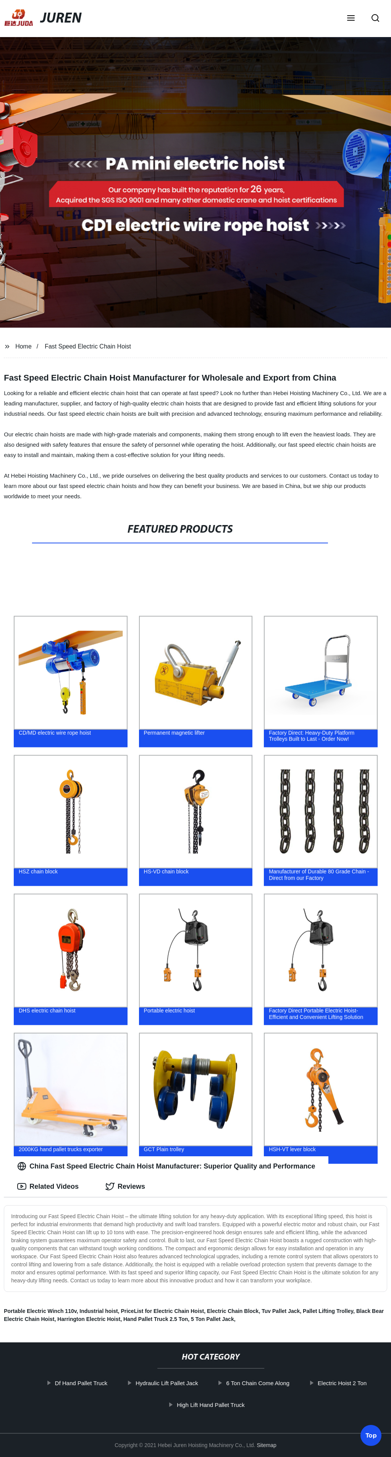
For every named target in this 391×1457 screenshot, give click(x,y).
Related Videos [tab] (48, 1186)
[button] (350, 18)
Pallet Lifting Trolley (328, 1311)
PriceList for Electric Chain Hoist (162, 1311)
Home (23, 346)
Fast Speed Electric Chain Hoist (88, 346)
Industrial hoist (98, 1311)
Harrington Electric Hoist (88, 1319)
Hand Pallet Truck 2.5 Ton (155, 1319)
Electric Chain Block (233, 1311)
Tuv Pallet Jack (281, 1311)
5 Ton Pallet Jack (212, 1319)
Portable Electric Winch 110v (40, 1311)
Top (371, 1434)
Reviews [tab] (125, 1186)
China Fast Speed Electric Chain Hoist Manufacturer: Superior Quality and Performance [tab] (166, 1166)
